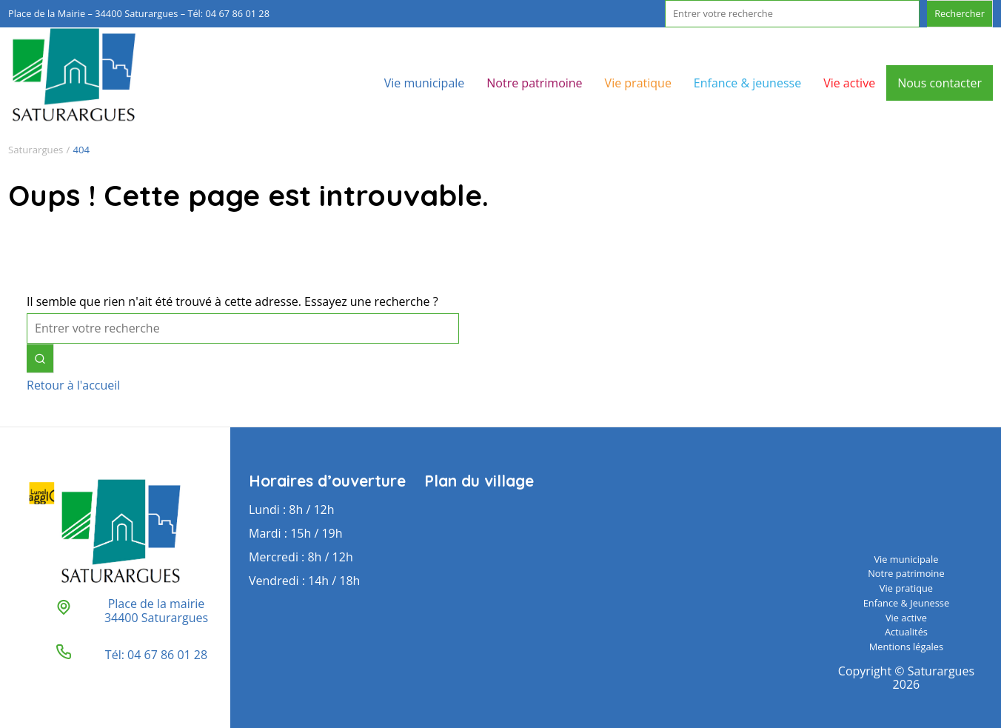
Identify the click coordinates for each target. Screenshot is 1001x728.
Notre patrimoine (534, 83)
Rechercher (959, 13)
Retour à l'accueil (73, 385)
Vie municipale (424, 83)
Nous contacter (939, 83)
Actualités (906, 631)
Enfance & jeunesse (747, 83)
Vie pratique (638, 83)
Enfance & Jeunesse (906, 603)
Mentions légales (906, 646)
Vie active (849, 83)
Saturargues (35, 149)
